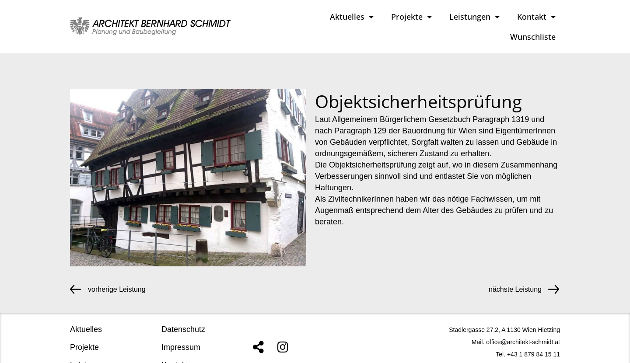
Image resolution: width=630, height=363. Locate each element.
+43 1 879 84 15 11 (533, 354)
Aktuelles (352, 16)
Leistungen (474, 16)
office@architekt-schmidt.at (523, 342)
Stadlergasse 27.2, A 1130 (484, 329)
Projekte (411, 16)
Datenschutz (183, 329)
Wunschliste (533, 36)
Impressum (180, 347)
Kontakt (536, 16)
